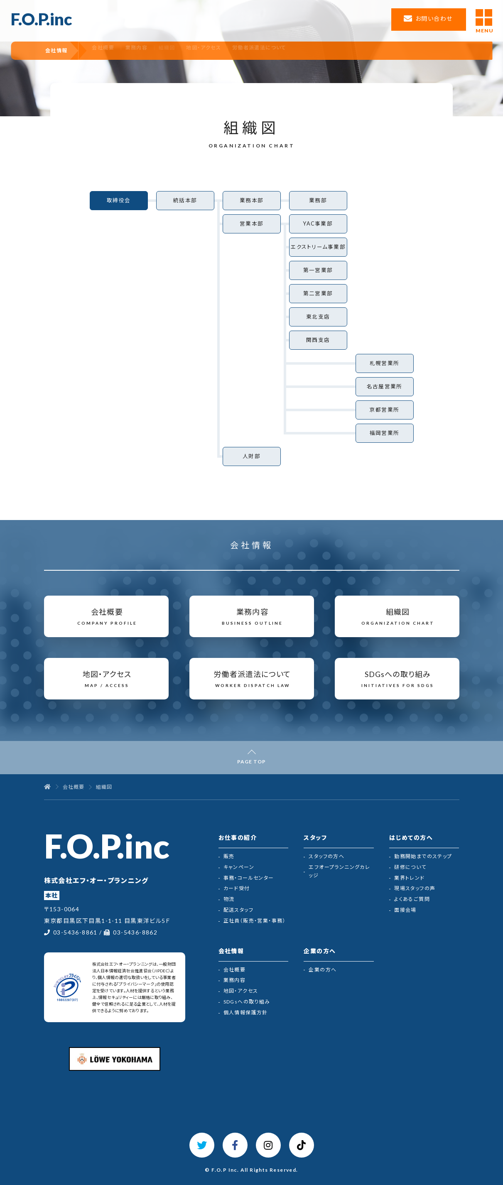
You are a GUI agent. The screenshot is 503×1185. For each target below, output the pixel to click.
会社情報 (63, 50)
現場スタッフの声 (414, 888)
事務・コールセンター (248, 878)
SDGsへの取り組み (246, 1002)
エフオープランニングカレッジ (339, 871)
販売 (229, 856)
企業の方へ (322, 970)
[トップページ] (47, 787)
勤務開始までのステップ (423, 856)
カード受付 (236, 888)
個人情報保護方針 (245, 1012)
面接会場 (405, 910)
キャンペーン (238, 867)
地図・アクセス (237, 50)
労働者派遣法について (297, 50)
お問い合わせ (433, 18)
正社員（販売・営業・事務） (254, 921)
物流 (229, 899)
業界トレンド (409, 878)
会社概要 (126, 50)
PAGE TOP (251, 761)
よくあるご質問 (412, 899)
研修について (410, 867)
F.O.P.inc (41, 19)
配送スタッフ (238, 910)
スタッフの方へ (326, 856)
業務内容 (163, 50)
